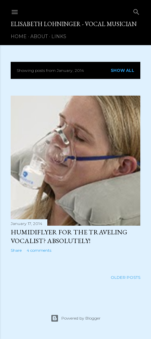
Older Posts (125, 277)
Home (19, 36)
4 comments (39, 250)
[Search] (136, 10)
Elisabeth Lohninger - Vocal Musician (74, 24)
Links (58, 36)
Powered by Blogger (76, 318)
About (39, 36)
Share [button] (16, 250)
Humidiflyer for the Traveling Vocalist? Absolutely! (69, 236)
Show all (122, 70)
